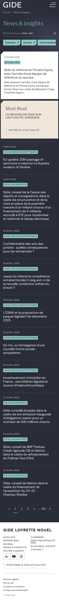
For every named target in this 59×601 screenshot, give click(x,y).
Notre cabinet (13, 551)
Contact (37, 550)
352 (43, 508)
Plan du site (8, 583)
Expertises (11, 541)
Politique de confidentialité (15, 590)
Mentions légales (11, 579)
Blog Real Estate (43, 546)
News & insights (22, 12)
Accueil (7, 12)
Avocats (9, 537)
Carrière (37, 537)
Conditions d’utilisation (14, 586)
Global (8, 544)
